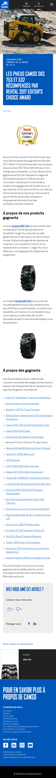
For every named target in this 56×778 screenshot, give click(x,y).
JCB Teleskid (13, 460)
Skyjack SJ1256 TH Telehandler (23, 524)
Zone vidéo (8, 716)
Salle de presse (10, 719)
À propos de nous (12, 707)
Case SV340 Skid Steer (18, 431)
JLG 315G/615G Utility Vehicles (22, 466)
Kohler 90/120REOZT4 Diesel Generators (28, 478)
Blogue (6, 713)
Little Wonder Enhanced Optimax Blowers (28, 484)
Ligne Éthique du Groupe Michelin (19, 757)
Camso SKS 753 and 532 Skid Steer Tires (27, 425)
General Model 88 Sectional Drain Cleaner (28, 448)
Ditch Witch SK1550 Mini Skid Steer (25, 437)
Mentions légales (11, 724)
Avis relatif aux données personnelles (21, 727)
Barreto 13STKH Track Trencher (23, 409)
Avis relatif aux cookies (14, 729)
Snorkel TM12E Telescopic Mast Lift (25, 530)
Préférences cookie (12, 752)
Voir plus (7, 111)
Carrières (7, 711)
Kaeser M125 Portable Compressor (24, 472)
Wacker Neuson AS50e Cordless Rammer (28, 558)
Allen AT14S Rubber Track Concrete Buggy (28, 397)
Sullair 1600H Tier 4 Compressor (23, 542)
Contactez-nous (10, 721)
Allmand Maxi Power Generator (22, 403)
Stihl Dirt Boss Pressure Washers (23, 536)
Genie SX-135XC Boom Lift (20, 454)
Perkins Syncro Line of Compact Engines (27, 509)
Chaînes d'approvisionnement (17, 732)
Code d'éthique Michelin (14, 755)
